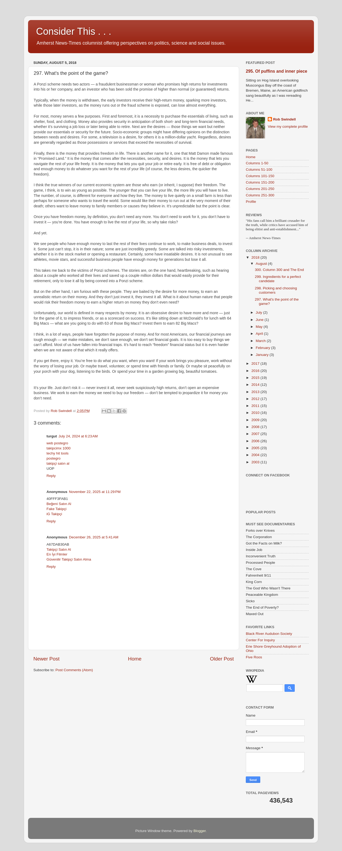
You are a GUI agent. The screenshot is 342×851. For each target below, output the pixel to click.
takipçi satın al (57, 463)
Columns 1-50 (257, 163)
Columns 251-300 (260, 195)
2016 (256, 371)
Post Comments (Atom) (74, 670)
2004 (256, 455)
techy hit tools (57, 453)
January (263, 355)
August (262, 264)
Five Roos (254, 657)
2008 (256, 427)
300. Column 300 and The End (279, 270)
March (261, 341)
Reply (51, 476)
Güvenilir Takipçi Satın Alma (68, 559)
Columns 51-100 (259, 170)
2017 (256, 364)
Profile (251, 202)
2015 (256, 378)
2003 (256, 462)
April (260, 334)
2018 (256, 257)
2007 (256, 434)
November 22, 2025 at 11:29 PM (95, 492)
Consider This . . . (73, 31)
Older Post (222, 659)
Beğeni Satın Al (58, 504)
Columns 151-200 (260, 182)
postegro (53, 458)
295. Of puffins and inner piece (276, 71)
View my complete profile (288, 127)
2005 (256, 448)
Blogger (199, 831)
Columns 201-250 (260, 189)
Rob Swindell (284, 119)
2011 (256, 406)
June (260, 320)
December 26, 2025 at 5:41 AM (93, 537)
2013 (256, 392)
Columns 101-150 (260, 176)
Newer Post (46, 659)
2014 (256, 385)
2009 (256, 420)
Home (134, 659)
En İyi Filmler (56, 554)
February (263, 348)
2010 (256, 413)
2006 (256, 441)
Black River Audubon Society (269, 634)
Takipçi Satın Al (58, 549)
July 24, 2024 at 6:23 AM (78, 436)
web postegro (57, 443)
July (259, 312)
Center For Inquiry (260, 640)
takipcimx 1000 (58, 448)
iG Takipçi (54, 514)
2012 (256, 399)
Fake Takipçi (56, 509)
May (259, 327)
